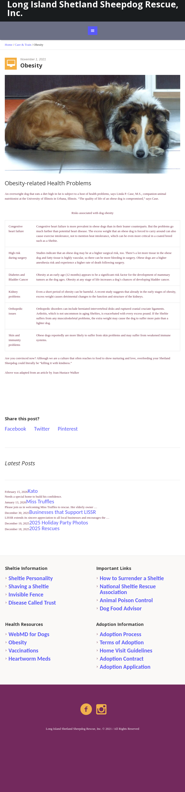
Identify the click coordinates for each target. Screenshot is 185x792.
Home (8, 44)
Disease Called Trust (32, 602)
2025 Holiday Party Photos (58, 522)
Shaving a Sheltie (29, 586)
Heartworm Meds (30, 658)
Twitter (42, 428)
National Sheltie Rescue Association (128, 589)
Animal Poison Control (126, 600)
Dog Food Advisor (121, 608)
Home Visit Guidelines (126, 650)
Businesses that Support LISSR (62, 512)
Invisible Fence (26, 594)
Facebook (15, 428)
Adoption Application (125, 666)
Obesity (18, 642)
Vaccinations (24, 650)
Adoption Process (120, 634)
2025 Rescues (44, 528)
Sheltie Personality (31, 578)
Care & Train (23, 44)
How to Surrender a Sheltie (132, 578)
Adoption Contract (122, 658)
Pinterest (68, 428)
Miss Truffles (40, 501)
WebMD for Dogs (29, 634)
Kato (33, 491)
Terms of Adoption (122, 642)
